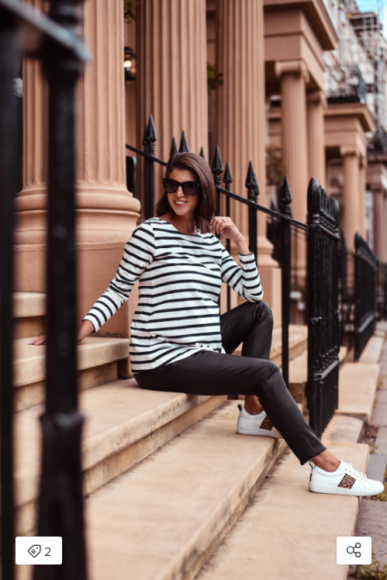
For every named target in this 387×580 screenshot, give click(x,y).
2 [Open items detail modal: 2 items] (39, 552)
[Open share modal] (354, 550)
